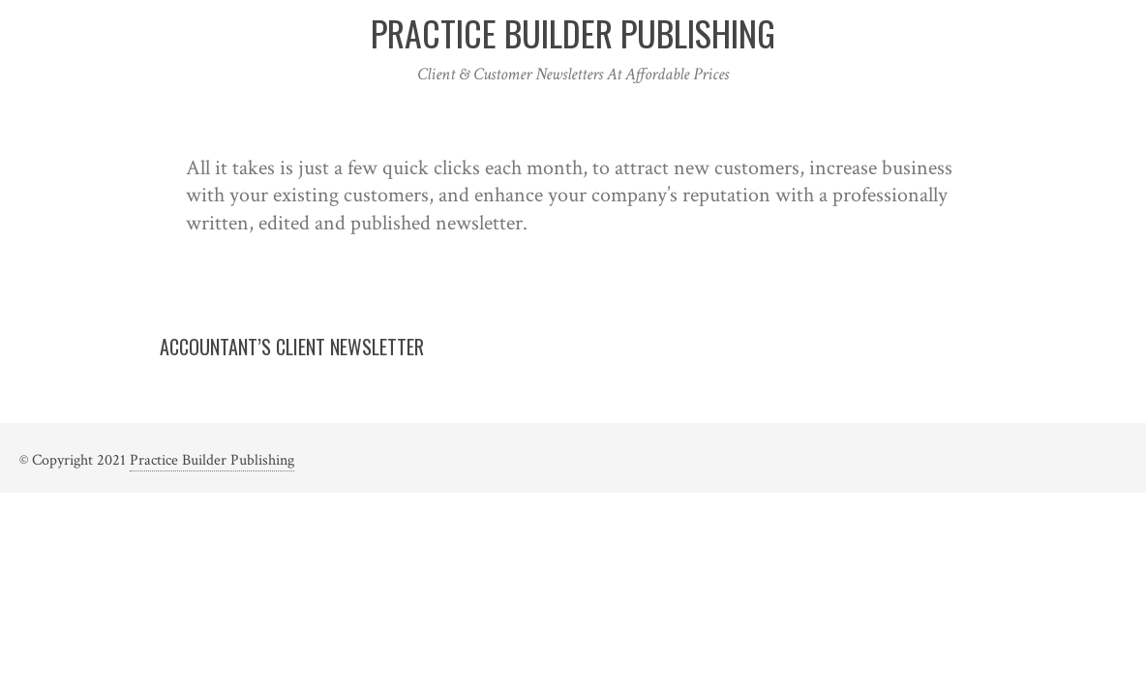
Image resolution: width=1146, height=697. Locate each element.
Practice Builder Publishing (212, 460)
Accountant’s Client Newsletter (292, 346)
